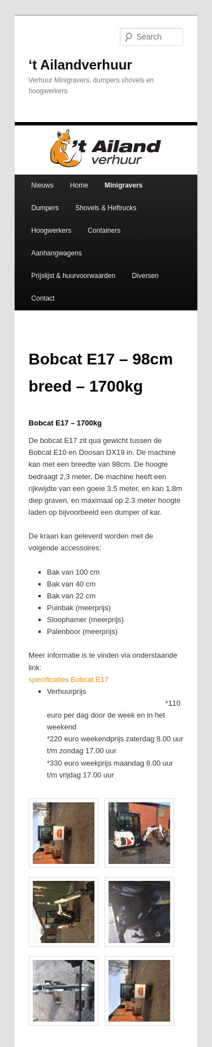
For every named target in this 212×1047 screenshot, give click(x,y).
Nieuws (42, 185)
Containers (104, 230)
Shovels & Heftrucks (105, 208)
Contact (42, 298)
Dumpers (45, 208)
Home (79, 185)
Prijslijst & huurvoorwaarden (73, 276)
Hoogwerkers (51, 230)
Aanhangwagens (56, 253)
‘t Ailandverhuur (80, 64)
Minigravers (123, 185)
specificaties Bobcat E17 (69, 679)
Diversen (145, 276)
